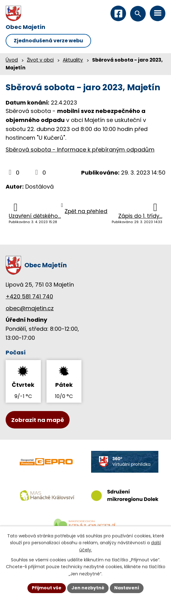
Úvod (12, 60)
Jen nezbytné (87, 588)
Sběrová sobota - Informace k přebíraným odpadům (80, 149)
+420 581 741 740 (29, 296)
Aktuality (73, 60)
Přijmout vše (46, 588)
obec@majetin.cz (30, 308)
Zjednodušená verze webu (48, 40)
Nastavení (126, 588)
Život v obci (40, 60)
